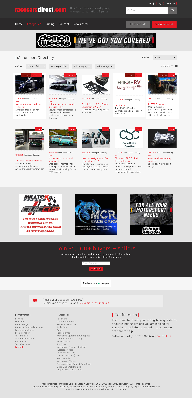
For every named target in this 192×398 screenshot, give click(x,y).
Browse (19, 318)
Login (160, 3)
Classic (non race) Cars (68, 355)
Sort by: (145, 57)
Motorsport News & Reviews (71, 347)
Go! (172, 10)
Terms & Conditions (25, 338)
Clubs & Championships (69, 367)
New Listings (21, 324)
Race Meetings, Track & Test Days (74, 364)
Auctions (61, 344)
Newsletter (80, 24)
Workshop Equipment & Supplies (73, 335)
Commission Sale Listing (69, 338)
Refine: (18, 66)
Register (171, 3)
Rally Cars (62, 327)
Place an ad (164, 24)
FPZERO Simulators (157, 104)
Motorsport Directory (67, 361)
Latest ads (138, 24)
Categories (34, 24)
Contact (64, 24)
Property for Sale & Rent (69, 369)
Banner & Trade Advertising (29, 327)
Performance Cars (66, 352)
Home (19, 24)
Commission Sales (24, 330)
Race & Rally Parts (66, 321)
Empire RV (120, 105)
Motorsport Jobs (65, 350)
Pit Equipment (64, 333)
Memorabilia (63, 358)
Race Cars (62, 318)
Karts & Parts (63, 341)
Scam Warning (22, 344)
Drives (60, 330)
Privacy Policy (22, 333)
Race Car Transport (66, 324)
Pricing (50, 24)
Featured (19, 321)
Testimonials (22, 335)
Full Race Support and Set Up (28, 161)
